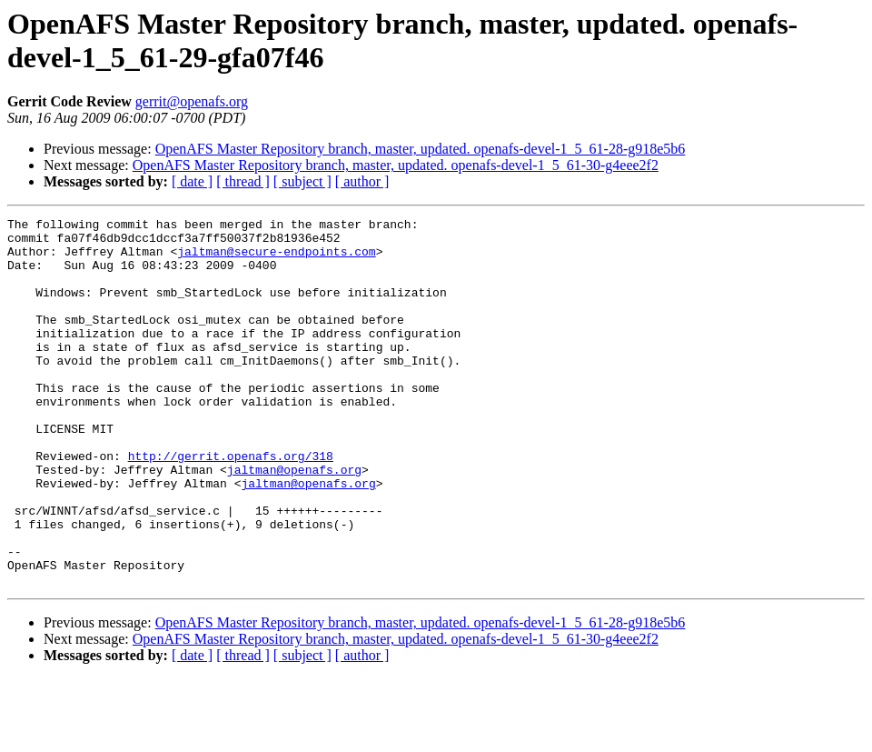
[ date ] (192, 181)
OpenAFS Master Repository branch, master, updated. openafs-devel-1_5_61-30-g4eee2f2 (396, 165)
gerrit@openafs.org (191, 101)
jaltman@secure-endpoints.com (276, 259)
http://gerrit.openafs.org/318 (230, 504)
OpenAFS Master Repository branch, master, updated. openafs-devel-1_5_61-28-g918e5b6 (420, 148)
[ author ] (362, 181)
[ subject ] (302, 181)
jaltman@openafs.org (294, 521)
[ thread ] (243, 181)
